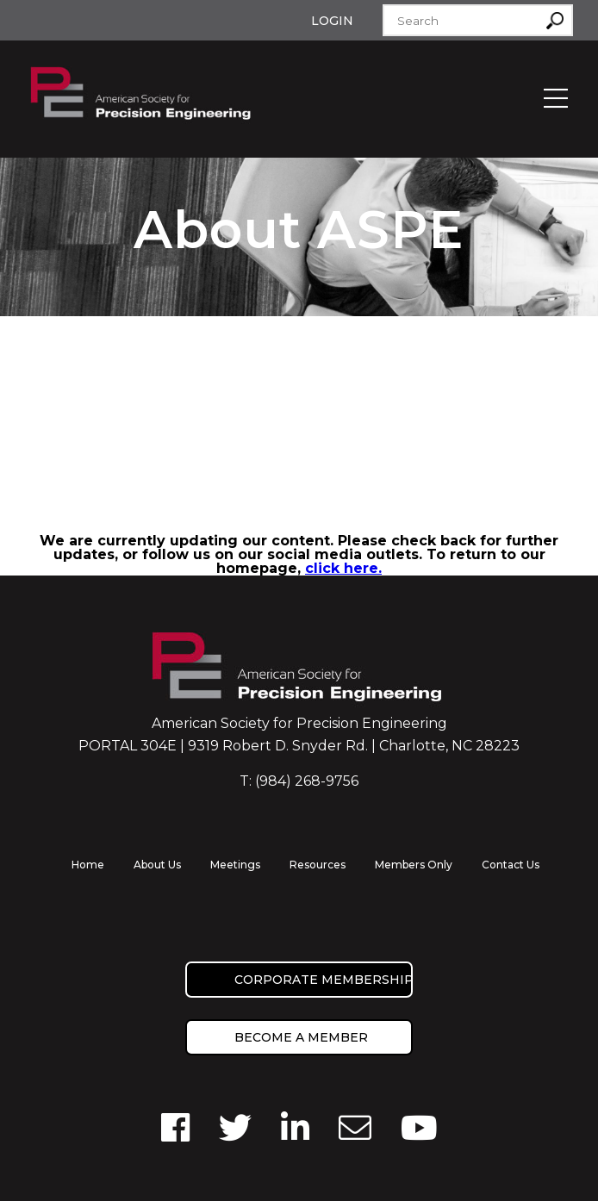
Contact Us (510, 864)
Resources (318, 864)
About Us (157, 864)
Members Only (413, 864)
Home (88, 864)
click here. (343, 568)
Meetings (235, 864)
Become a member (301, 1037)
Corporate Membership (323, 979)
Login (332, 20)
